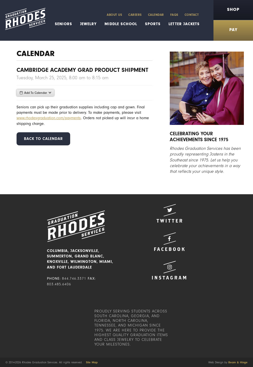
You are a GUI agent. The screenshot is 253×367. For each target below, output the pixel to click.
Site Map (92, 362)
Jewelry (88, 24)
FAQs (174, 15)
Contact (192, 15)
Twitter (169, 213)
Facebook (169, 241)
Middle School (121, 24)
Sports (153, 24)
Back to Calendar (43, 138)
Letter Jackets (184, 24)
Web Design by (228, 362)
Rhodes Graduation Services (23, 20)
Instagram (169, 270)
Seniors (63, 24)
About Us (114, 15)
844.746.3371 (74, 278)
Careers (135, 15)
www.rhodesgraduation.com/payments (49, 118)
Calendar (156, 15)
